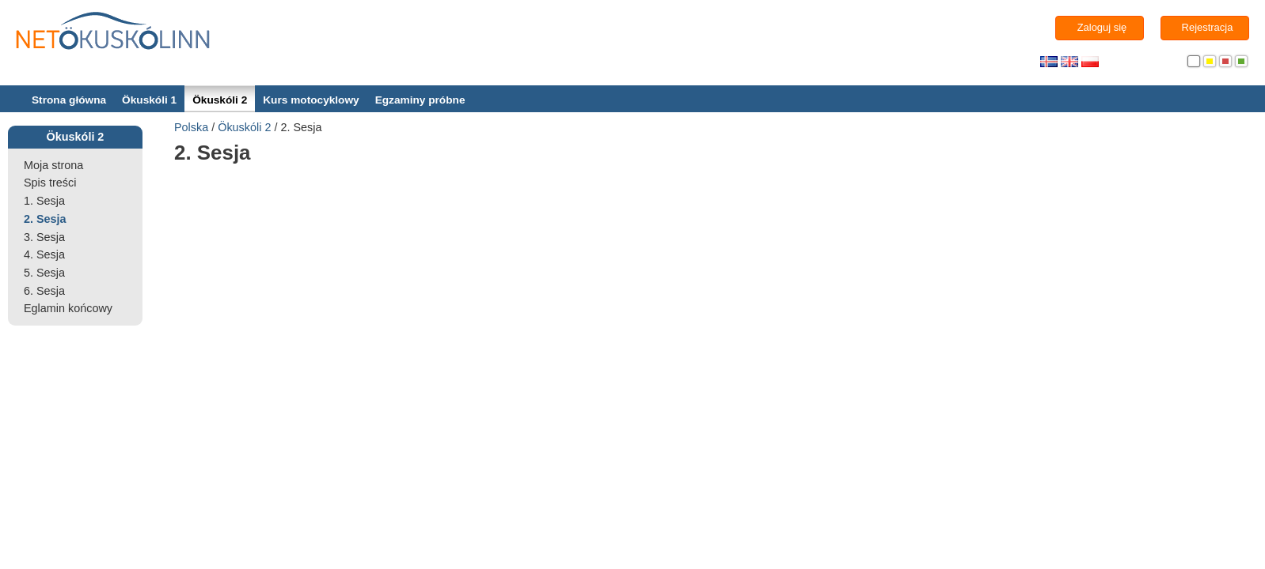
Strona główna (69, 100)
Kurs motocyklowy (311, 100)
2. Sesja (45, 219)
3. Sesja (44, 237)
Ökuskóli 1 (149, 100)
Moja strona (53, 165)
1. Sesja (44, 200)
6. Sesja (44, 290)
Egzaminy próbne (420, 100)
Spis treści (50, 182)
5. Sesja (44, 272)
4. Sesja (44, 254)
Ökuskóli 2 (219, 100)
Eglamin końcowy (68, 308)
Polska (191, 127)
